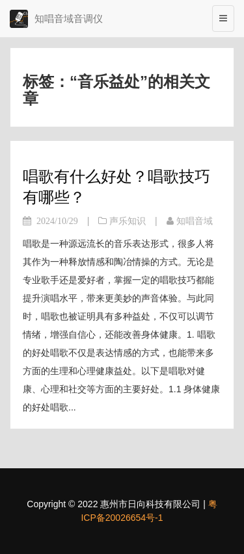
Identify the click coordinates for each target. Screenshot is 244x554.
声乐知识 (127, 220)
